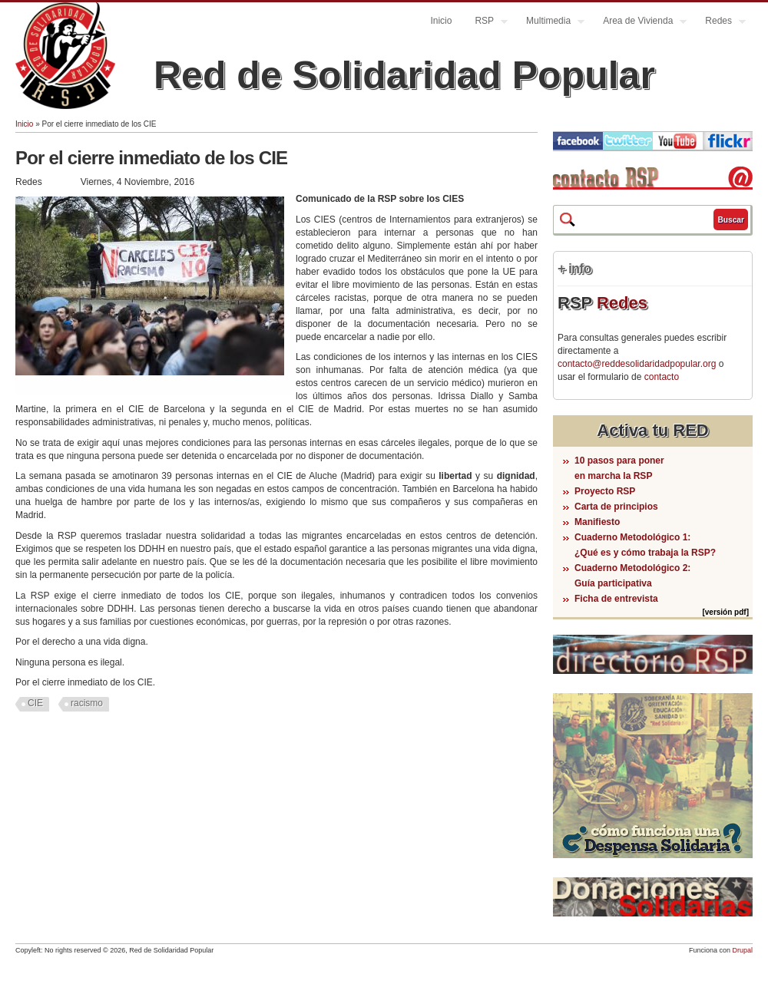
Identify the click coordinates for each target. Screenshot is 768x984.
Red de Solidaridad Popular (404, 75)
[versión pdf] (725, 612)
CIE (35, 703)
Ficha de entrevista (616, 598)
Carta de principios (616, 506)
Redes (720, 22)
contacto (661, 376)
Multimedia (549, 22)
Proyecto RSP (604, 491)
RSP (485, 22)
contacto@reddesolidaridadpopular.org (637, 363)
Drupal (742, 950)
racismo (87, 703)
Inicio (441, 20)
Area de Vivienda (639, 22)
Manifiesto (597, 522)
